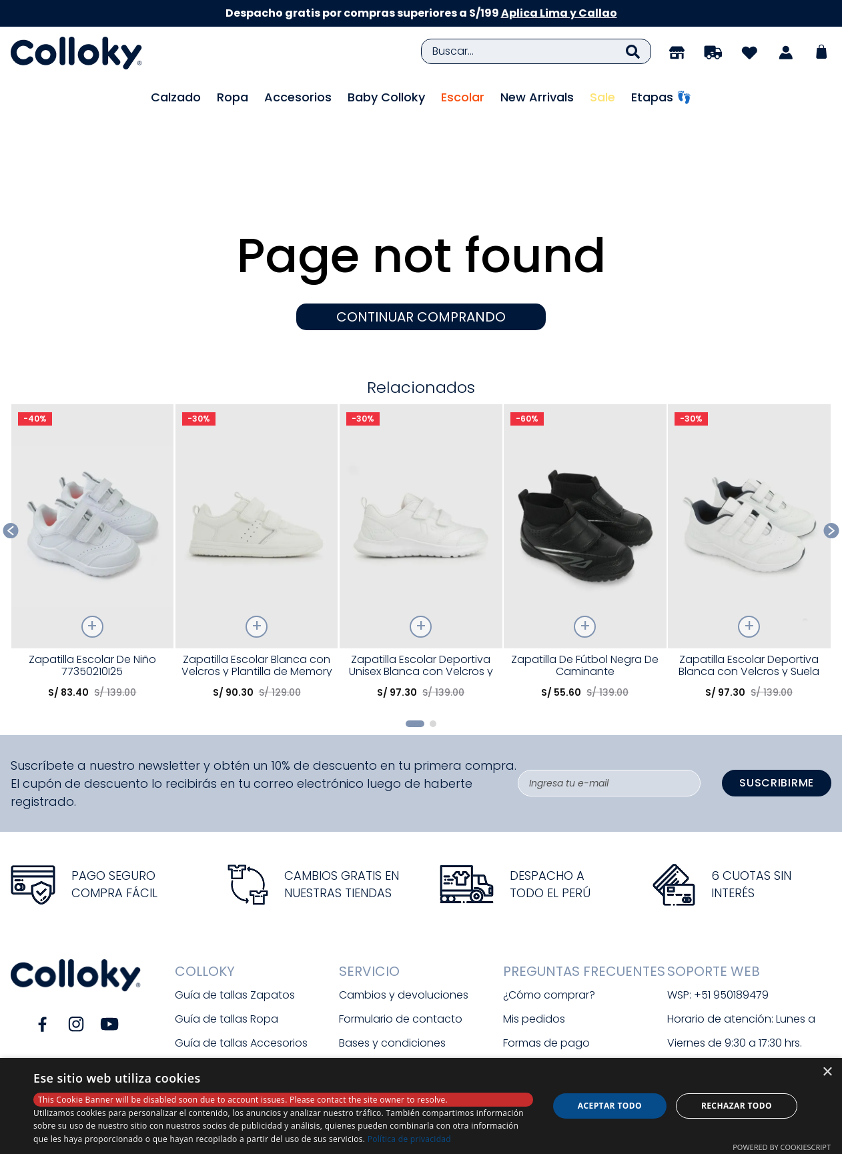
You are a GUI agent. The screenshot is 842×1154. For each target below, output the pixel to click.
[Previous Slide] (11, 457)
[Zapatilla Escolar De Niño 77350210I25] (92, 483)
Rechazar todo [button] (736, 1105)
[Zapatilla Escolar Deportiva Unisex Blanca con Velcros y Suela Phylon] (421, 483)
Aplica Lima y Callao (559, 13)
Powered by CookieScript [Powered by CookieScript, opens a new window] (782, 1147)
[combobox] (536, 51)
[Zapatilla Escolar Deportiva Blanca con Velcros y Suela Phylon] (749, 483)
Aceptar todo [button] (610, 1105)
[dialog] (421, 1106)
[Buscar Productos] (633, 51)
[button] (415, 649)
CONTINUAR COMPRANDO (421, 243)
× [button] (827, 1072)
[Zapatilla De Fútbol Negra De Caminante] (585, 483)
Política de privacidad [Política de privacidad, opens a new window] (409, 1139)
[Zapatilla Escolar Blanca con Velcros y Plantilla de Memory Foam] (256, 483)
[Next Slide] (831, 457)
